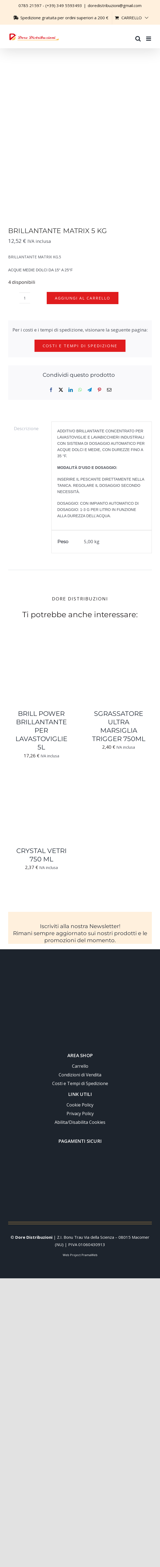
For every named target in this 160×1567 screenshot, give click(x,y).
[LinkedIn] (71, 390)
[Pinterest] (99, 390)
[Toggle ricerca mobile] (138, 35)
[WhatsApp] (80, 390)
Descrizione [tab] (26, 428)
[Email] (109, 390)
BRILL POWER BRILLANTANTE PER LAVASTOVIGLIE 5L (41, 730)
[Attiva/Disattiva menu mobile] (149, 35)
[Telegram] (90, 390)
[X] (61, 390)
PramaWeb (89, 1255)
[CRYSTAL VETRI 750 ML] (41, 779)
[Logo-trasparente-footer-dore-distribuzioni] (80, 969)
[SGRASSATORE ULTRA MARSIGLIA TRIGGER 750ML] (119, 641)
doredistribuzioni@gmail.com (115, 5)
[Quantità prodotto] (24, 297)
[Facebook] (51, 390)
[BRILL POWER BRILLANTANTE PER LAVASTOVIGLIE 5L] (41, 641)
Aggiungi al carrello (82, 298)
